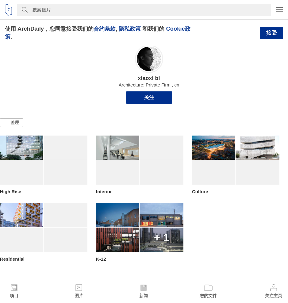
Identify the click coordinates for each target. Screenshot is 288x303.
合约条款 (105, 28)
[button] (11, 122)
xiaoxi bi (149, 78)
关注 (149, 97)
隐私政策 (130, 28)
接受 (271, 33)
